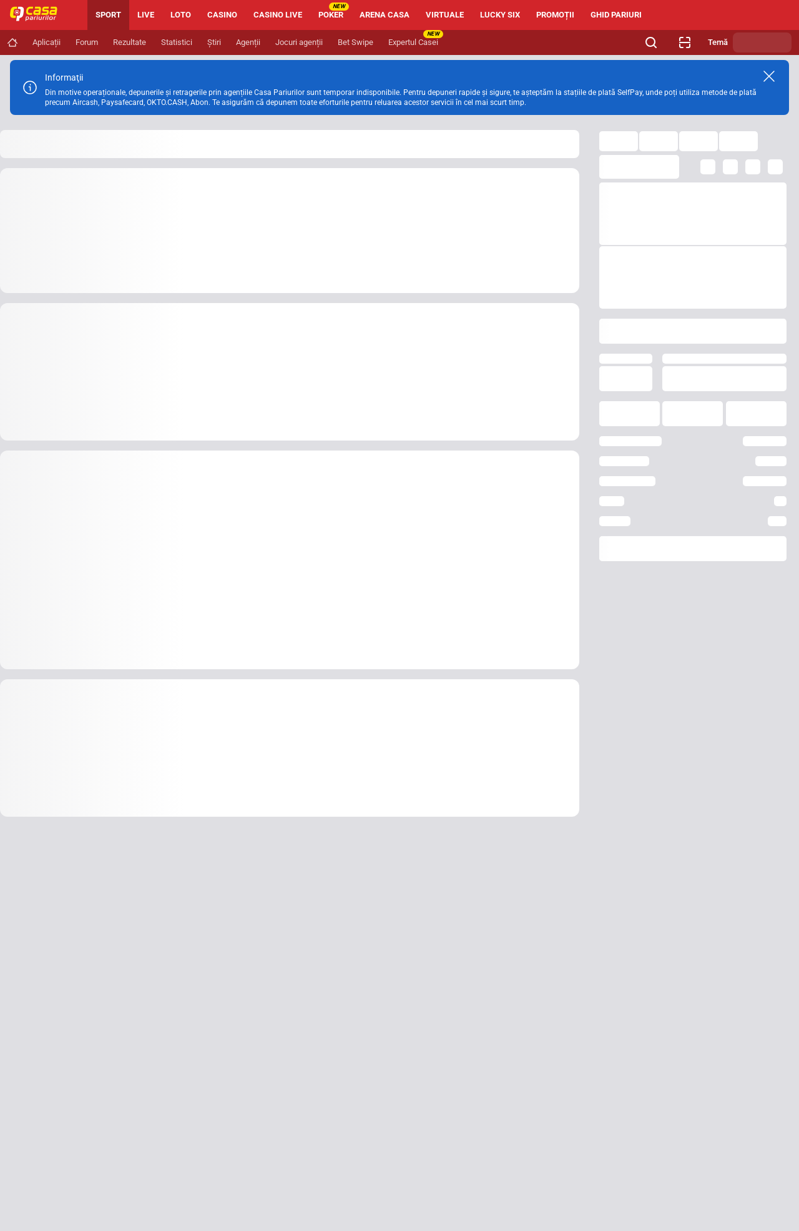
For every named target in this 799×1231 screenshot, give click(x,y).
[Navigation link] (12, 42)
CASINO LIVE (277, 14)
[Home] (38, 15)
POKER (333, 10)
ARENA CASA (384, 14)
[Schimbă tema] (762, 42)
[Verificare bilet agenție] (684, 42)
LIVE (145, 14)
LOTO (180, 14)
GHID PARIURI (616, 14)
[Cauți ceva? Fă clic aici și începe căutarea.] (651, 42)
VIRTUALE (445, 14)
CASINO (222, 14)
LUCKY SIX (500, 14)
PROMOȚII (555, 14)
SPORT (108, 14)
